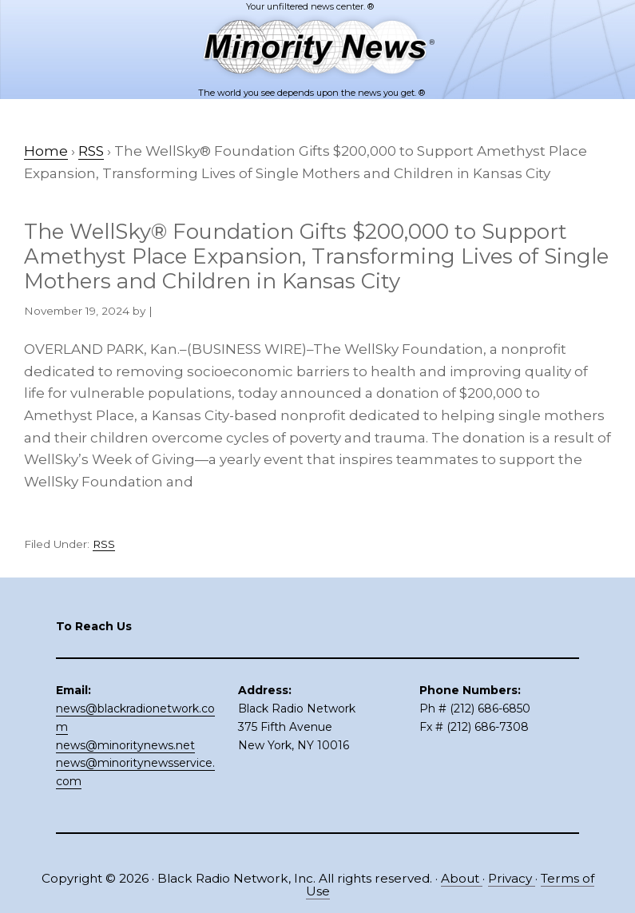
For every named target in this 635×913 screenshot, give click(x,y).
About (461, 878)
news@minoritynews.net (125, 745)
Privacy (511, 878)
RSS (104, 544)
